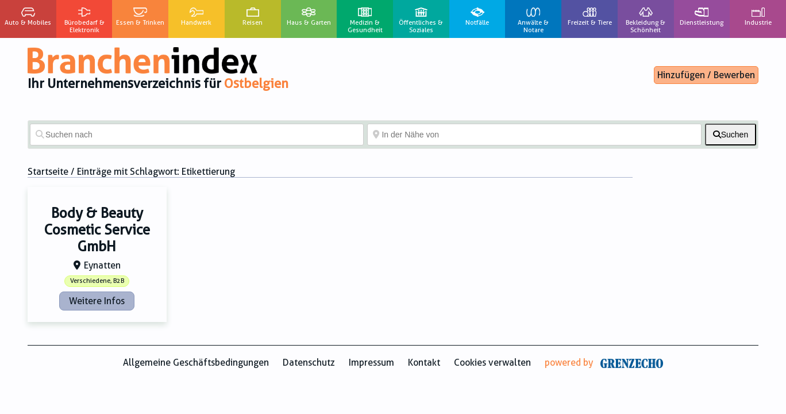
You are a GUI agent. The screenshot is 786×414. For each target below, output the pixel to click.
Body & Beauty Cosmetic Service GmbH (97, 230)
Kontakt (424, 362)
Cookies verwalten (492, 362)
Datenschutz (309, 362)
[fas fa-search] (730, 134)
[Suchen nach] (197, 134)
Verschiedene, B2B (97, 281)
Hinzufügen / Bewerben (706, 75)
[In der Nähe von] (534, 134)
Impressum (371, 362)
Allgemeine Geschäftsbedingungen (196, 362)
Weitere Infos (97, 301)
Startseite (48, 171)
